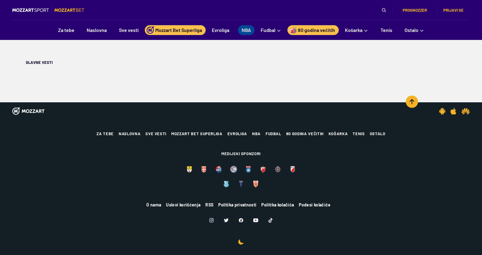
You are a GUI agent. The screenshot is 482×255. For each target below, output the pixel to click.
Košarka (338, 133)
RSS (209, 204)
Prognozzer (415, 10)
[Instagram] (211, 220)
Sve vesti (155, 133)
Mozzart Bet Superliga (197, 133)
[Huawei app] (465, 111)
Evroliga (237, 133)
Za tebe (105, 133)
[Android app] (442, 111)
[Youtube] (256, 220)
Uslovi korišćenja (183, 204)
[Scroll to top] (412, 102)
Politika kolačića (277, 204)
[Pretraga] (384, 10)
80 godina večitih (305, 133)
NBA (256, 133)
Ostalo (377, 133)
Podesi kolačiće (314, 204)
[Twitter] (226, 220)
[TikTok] (270, 220)
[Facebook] (241, 220)
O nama (153, 204)
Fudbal (273, 133)
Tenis (359, 133)
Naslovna (129, 133)
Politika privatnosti (237, 204)
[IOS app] (453, 111)
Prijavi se (453, 10)
